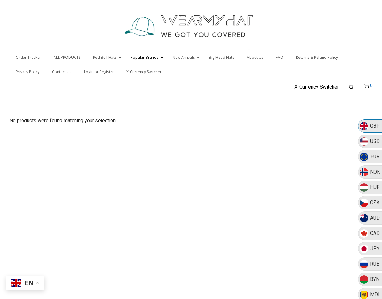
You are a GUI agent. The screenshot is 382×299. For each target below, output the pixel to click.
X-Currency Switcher (316, 87)
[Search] (351, 87)
